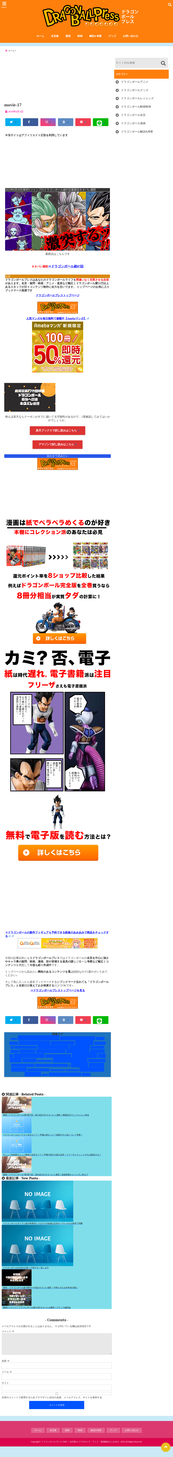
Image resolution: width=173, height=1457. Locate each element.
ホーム (40, 37)
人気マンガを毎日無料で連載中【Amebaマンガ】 (57, 324)
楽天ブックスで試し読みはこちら (57, 436)
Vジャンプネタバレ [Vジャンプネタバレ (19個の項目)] (38, 1044)
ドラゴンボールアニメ (134, 87)
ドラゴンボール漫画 (133, 128)
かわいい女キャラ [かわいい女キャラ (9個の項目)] (34, 1049)
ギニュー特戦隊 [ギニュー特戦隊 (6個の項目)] (62, 1049)
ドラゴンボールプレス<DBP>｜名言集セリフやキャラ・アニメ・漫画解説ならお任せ (80, 1452)
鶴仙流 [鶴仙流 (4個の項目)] (86, 1081)
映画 (79, 37)
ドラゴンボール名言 (133, 120)
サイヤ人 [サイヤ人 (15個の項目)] (84, 1049)
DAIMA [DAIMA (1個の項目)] (14, 1045)
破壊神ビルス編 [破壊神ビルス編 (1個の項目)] (72, 1077)
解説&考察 (95, 37)
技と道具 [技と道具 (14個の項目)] (79, 1071)
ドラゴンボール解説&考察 (137, 137)
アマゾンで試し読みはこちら (58, 450)
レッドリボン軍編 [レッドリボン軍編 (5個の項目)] (58, 1062)
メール (7, 1382)
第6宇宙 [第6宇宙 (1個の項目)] (45, 1081)
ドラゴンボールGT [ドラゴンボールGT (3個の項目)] (25, 1053)
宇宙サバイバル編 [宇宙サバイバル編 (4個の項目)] (22, 1071)
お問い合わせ (130, 37)
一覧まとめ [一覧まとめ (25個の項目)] (84, 1062)
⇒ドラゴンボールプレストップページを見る (57, 996)
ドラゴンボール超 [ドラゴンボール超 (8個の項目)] (53, 1053)
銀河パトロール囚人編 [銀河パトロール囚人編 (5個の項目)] (65, 1081)
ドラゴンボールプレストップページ (57, 301)
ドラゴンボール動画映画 (136, 112)
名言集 (55, 37)
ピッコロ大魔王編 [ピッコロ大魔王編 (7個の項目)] (50, 1057)
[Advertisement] (57, 83)
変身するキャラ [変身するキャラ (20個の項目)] (70, 1066)
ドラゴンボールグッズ (134, 95)
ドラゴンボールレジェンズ (137, 103)
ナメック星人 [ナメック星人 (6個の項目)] (80, 1053)
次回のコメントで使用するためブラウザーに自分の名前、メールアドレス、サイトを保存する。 (53, 1408)
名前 (6, 1371)
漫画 (68, 37)
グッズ (112, 37)
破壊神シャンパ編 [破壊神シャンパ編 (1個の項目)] (57, 1077)
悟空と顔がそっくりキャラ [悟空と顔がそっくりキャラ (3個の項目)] (51, 1071)
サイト (5, 1393)
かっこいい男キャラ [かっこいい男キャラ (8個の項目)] (77, 1045)
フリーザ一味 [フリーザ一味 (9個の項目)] (77, 1057)
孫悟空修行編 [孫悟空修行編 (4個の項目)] (96, 1067)
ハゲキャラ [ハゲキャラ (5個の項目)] (27, 1057)
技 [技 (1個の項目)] (69, 1072)
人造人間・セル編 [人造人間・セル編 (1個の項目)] (44, 1067)
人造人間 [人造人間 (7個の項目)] (29, 1067)
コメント (8, 1338)
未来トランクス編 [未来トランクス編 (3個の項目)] (38, 1076)
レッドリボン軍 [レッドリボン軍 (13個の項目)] (29, 1062)
